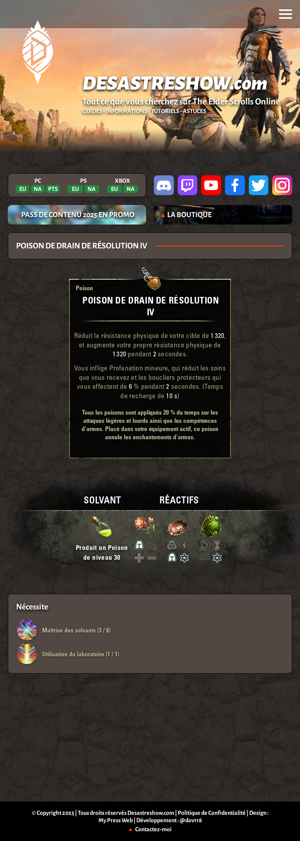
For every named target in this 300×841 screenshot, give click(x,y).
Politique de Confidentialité (212, 813)
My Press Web (115, 820)
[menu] (285, 14)
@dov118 (191, 820)
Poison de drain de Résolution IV (150, 305)
